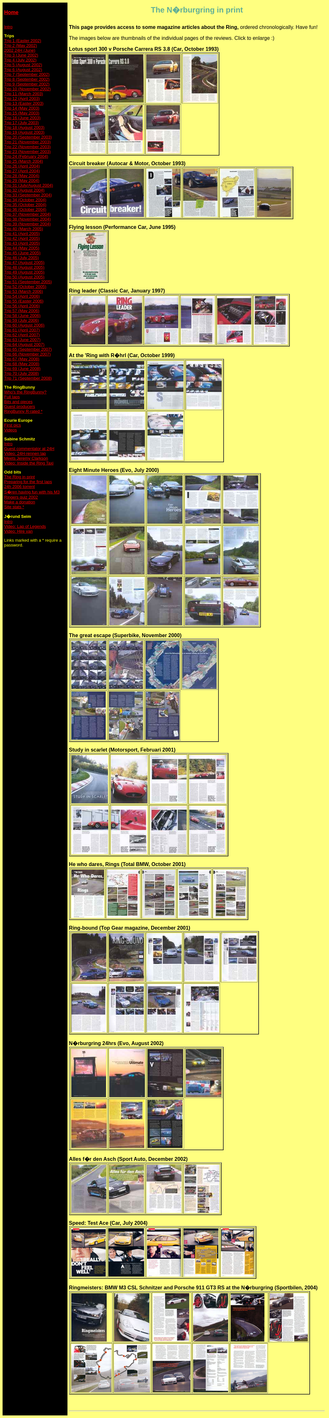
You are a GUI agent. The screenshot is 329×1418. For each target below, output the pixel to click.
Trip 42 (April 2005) (22, 238)
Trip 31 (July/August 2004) (28, 185)
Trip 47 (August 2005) (24, 262)
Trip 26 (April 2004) (22, 166)
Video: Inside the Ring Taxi (28, 463)
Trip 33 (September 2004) (28, 195)
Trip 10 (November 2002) (27, 88)
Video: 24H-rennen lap (25, 453)
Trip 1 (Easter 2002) (22, 40)
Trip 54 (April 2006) (22, 296)
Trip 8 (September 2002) (26, 79)
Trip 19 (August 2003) (24, 132)
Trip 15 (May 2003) (21, 113)
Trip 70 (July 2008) (21, 373)
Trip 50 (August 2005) (24, 277)
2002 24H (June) (19, 50)
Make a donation (19, 502)
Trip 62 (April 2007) (22, 334)
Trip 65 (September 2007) (28, 349)
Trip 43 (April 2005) (22, 243)
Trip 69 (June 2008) (22, 368)
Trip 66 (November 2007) (27, 354)
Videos (10, 430)
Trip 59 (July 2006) (21, 320)
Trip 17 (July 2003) (21, 122)
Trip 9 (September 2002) (26, 84)
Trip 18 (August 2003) (24, 127)
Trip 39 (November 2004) (27, 223)
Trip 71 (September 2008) (28, 378)
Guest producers (19, 406)
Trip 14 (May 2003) (21, 108)
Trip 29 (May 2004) (21, 180)
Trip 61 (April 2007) (22, 330)
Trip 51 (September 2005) (28, 281)
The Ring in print (19, 476)
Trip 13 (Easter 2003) (23, 103)
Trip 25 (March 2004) (23, 161)
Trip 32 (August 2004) (24, 190)
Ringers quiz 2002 (21, 497)
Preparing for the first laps (28, 481)
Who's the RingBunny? (25, 392)
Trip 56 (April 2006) (22, 305)
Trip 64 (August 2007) (24, 344)
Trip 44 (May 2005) (21, 248)
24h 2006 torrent (19, 486)
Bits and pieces (18, 401)
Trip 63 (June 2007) (22, 339)
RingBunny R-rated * (23, 411)
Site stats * (14, 506)
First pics (12, 425)
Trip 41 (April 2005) (22, 233)
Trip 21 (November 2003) (27, 142)
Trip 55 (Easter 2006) (23, 301)
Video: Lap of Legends (25, 526)
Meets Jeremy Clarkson (26, 458)
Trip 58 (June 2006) (22, 315)
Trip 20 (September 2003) (28, 137)
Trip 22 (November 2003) (27, 146)
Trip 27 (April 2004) (22, 170)
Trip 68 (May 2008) (21, 363)
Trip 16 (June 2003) (22, 117)
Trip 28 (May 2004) (21, 175)
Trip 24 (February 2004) (26, 156)
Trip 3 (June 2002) (21, 55)
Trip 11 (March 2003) (23, 93)
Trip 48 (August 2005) (24, 267)
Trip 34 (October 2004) (25, 199)
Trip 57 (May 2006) (21, 310)
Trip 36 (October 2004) (25, 209)
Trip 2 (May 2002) (20, 45)
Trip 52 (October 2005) (25, 286)
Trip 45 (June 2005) (22, 252)
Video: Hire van (18, 531)
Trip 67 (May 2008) (21, 359)
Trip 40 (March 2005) (23, 228)
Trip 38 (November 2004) (27, 219)
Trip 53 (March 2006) (23, 291)
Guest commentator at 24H (29, 448)
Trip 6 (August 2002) (23, 69)
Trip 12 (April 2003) (22, 98)
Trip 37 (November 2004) (27, 214)
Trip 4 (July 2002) (20, 60)
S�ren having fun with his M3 (32, 492)
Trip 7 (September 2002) (26, 74)
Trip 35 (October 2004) (25, 204)
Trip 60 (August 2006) (24, 325)
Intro (8, 26)
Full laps (12, 396)
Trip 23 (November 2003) (27, 151)
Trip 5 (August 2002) (23, 64)
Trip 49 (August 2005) (24, 272)
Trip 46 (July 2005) (21, 257)
